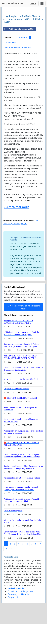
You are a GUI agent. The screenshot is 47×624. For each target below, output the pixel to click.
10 (6, 548)
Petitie (8, 37)
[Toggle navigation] (41, 3)
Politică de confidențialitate (18, 47)
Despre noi (13, 597)
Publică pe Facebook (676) (18, 29)
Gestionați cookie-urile (18, 594)
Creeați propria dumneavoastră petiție (23, 307)
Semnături (23, 37)
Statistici (10, 42)
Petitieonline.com (13, 3)
